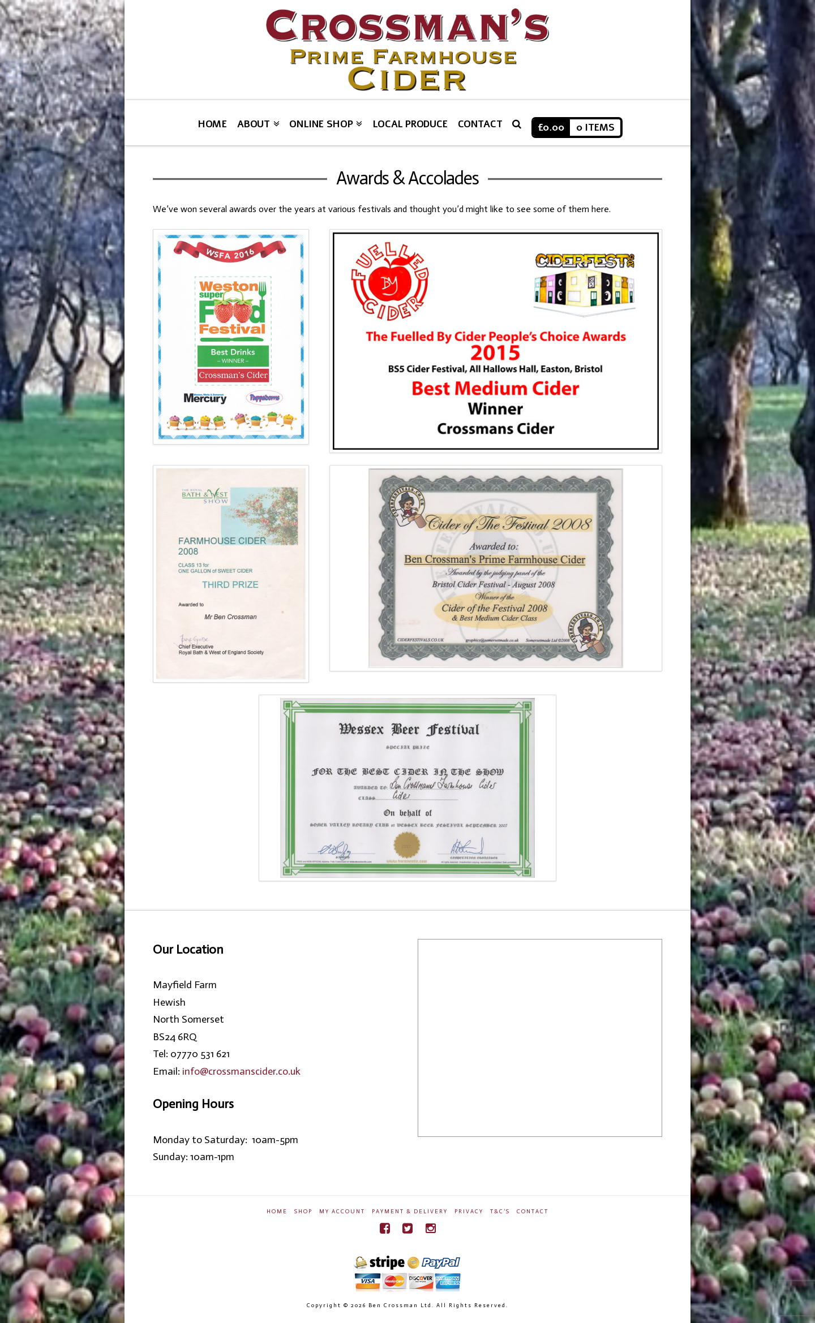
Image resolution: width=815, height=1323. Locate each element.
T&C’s (500, 1211)
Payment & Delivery (410, 1211)
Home (277, 1211)
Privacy (468, 1211)
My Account (342, 1211)
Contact (532, 1211)
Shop (303, 1211)
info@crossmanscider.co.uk (241, 1071)
